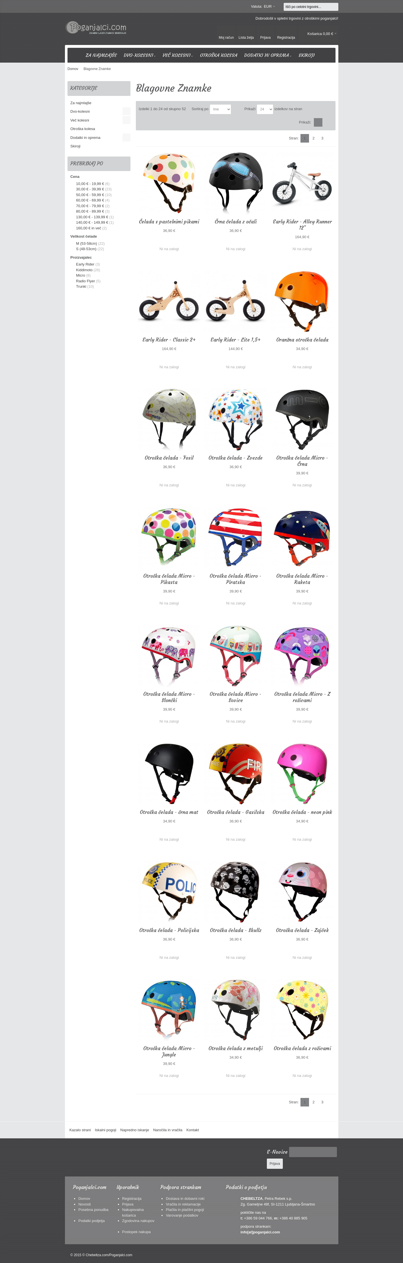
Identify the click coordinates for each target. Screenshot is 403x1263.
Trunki (81, 286)
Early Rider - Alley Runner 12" (302, 225)
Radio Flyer (85, 281)
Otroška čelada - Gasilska (235, 812)
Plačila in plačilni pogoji (185, 1210)
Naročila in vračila (168, 1130)
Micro (80, 275)
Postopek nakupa (136, 1232)
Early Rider (85, 264)
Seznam (327, 122)
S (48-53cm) (86, 249)
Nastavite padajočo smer (236, 109)
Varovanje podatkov (182, 1215)
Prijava (128, 1204)
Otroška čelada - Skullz (235, 930)
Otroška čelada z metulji (235, 1048)
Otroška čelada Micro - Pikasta (169, 579)
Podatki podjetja (91, 1221)
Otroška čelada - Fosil (169, 458)
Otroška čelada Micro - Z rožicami (302, 697)
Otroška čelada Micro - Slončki (169, 697)
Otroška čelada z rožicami (302, 1048)
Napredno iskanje (134, 1130)
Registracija (132, 1198)
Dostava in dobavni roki (185, 1198)
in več (88, 228)
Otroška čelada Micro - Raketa (302, 579)
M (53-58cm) (86, 243)
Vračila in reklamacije (183, 1204)
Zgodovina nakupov (138, 1221)
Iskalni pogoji (105, 1130)
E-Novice (277, 1152)
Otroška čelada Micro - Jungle (169, 1051)
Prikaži (249, 109)
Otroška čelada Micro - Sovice (235, 697)
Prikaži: (305, 122)
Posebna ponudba (93, 1210)
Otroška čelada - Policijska (169, 930)
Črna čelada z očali (236, 222)
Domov (84, 1198)
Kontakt (192, 1130)
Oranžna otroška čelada (302, 340)
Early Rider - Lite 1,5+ (235, 340)
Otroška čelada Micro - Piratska (235, 579)
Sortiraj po (200, 109)
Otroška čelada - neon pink (302, 812)
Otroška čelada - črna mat (169, 812)
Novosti (84, 1204)
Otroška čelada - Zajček (302, 930)
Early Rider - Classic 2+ (169, 340)
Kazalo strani (80, 1130)
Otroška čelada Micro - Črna (302, 461)
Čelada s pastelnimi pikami (169, 222)
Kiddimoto (84, 270)
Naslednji (331, 138)
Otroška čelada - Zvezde (235, 458)
